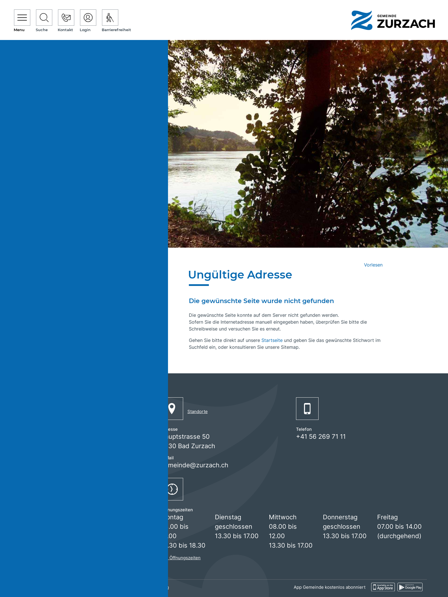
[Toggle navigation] (22, 21)
